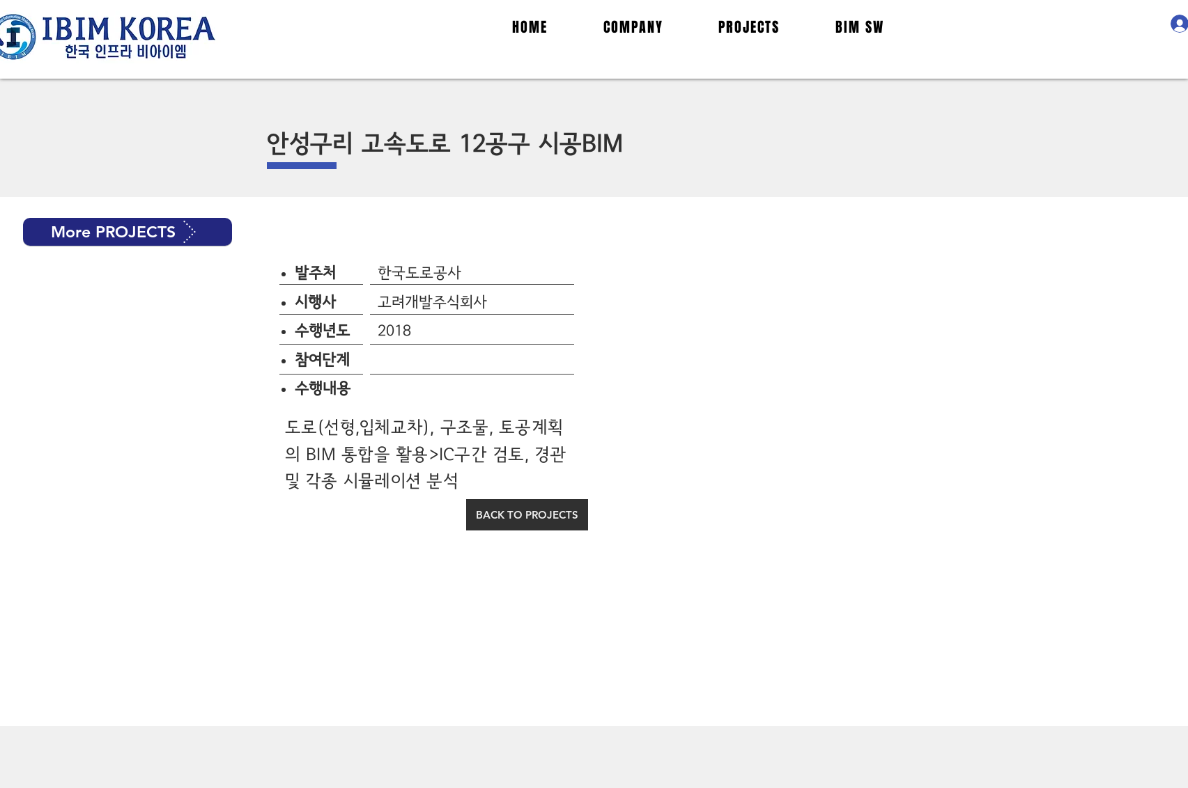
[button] (127, 232)
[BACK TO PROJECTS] (527, 514)
